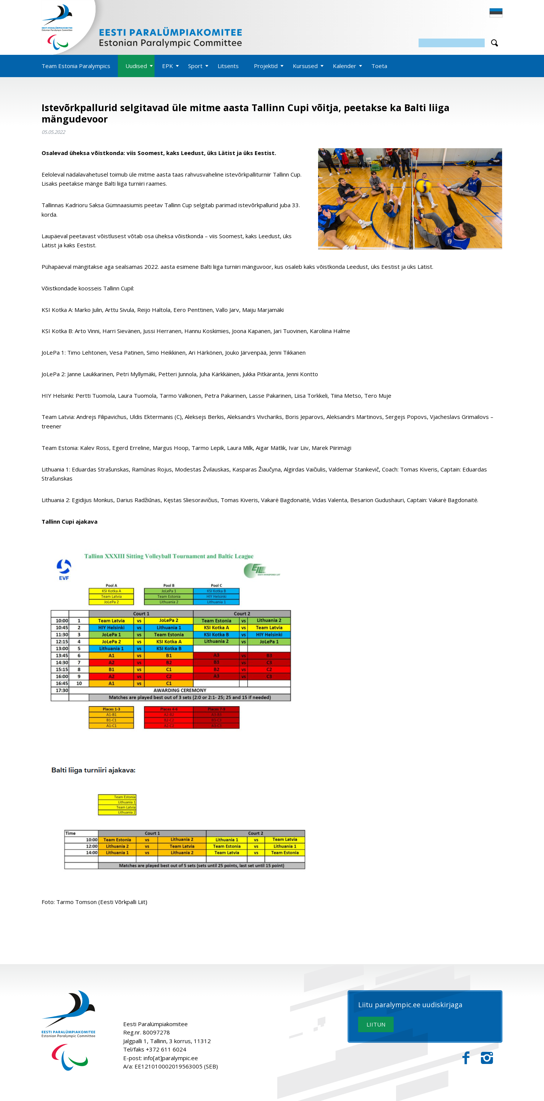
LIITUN (375, 1024)
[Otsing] (452, 43)
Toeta (379, 66)
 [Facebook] (466, 1058)
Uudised (136, 66)
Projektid (266, 66)
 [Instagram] (487, 1058)
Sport (195, 66)
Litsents (228, 66)
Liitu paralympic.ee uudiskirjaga (410, 1005)
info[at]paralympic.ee (171, 1058)
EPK (167, 66)
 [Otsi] (494, 43)
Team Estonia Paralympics (76, 66)
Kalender (344, 66)
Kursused (305, 66)
